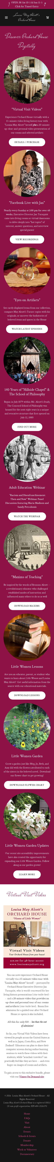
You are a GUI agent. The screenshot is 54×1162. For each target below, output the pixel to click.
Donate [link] (27, 1140)
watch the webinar (27, 516)
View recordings (27, 239)
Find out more (27, 427)
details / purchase (27, 142)
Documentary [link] (27, 1154)
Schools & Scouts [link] (27, 1136)
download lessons (27, 695)
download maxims (27, 605)
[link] (27, 20)
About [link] (27, 1127)
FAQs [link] (27, 1118)
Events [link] (27, 1131)
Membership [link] (27, 1145)
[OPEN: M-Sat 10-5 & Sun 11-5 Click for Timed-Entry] (27, 4)
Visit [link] (27, 1122)
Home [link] (27, 1113)
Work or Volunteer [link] (27, 1149)
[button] (7, 17)
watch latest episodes (27, 329)
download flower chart (27, 785)
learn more (27, 874)
